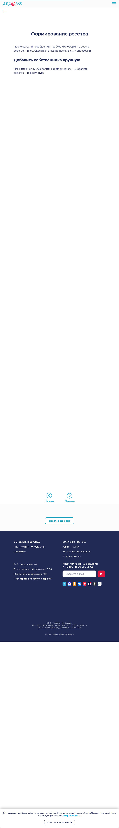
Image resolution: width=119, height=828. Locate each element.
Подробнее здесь (72, 816)
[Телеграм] (64, 584)
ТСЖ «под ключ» (71, 556)
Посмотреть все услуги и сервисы (33, 578)
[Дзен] (94, 584)
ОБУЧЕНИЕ (20, 551)
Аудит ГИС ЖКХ (71, 546)
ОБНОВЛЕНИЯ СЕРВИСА (27, 542)
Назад (49, 501)
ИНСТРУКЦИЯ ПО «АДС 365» (29, 546)
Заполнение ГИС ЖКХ (74, 542)
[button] (59, 520)
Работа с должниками (26, 564)
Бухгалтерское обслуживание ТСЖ (33, 569)
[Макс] (69, 584)
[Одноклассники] (74, 584)
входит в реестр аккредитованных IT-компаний (59, 627)
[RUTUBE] (89, 584)
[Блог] (100, 584)
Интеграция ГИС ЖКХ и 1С (77, 551)
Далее (70, 501)
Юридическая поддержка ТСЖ (30, 574)
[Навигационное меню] (114, 3)
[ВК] (79, 584)
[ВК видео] (84, 584)
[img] (69, 495)
